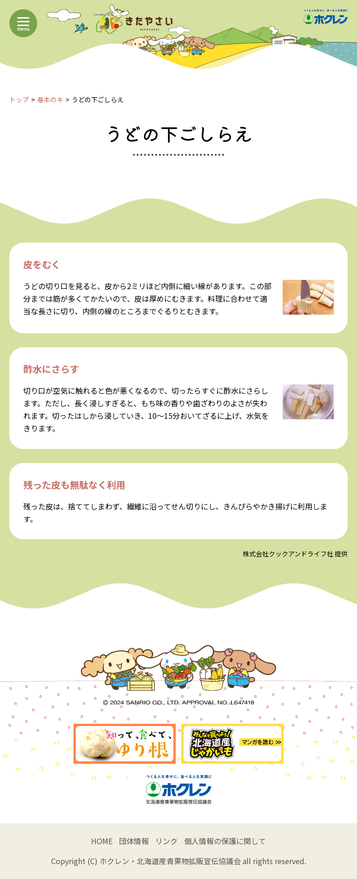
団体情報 (134, 840)
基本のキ (50, 99)
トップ (19, 99)
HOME (101, 840)
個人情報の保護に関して (225, 840)
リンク (166, 840)
